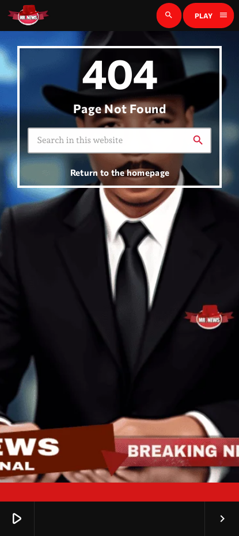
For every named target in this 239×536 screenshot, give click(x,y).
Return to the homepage (120, 172)
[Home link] (28, 15)
